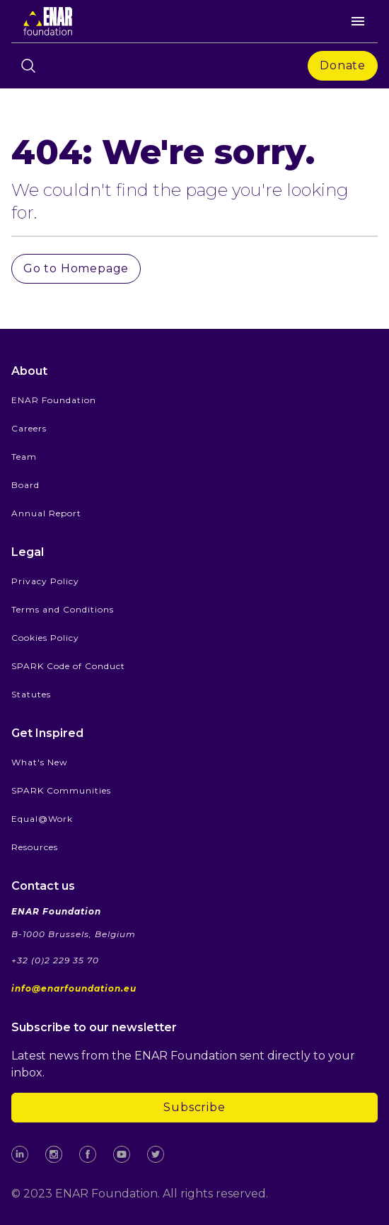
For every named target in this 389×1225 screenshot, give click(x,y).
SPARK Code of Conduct (68, 666)
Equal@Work (42, 818)
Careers (29, 428)
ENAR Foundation (53, 400)
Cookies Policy (45, 637)
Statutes (31, 694)
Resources (34, 847)
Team (24, 456)
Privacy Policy (45, 581)
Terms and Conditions (62, 609)
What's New (39, 762)
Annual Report (46, 513)
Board (25, 485)
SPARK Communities (61, 790)
